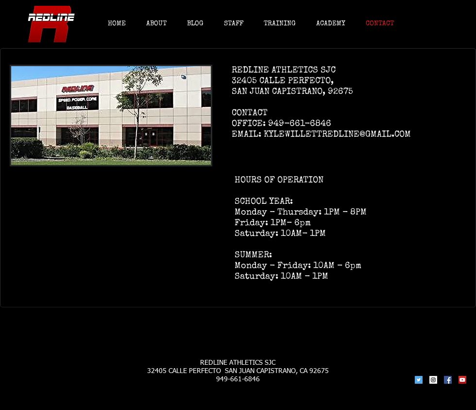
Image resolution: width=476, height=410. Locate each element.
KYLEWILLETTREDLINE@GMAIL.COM (337, 134)
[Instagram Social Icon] (433, 380)
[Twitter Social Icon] (419, 380)
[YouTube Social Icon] (462, 380)
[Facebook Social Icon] (448, 380)
